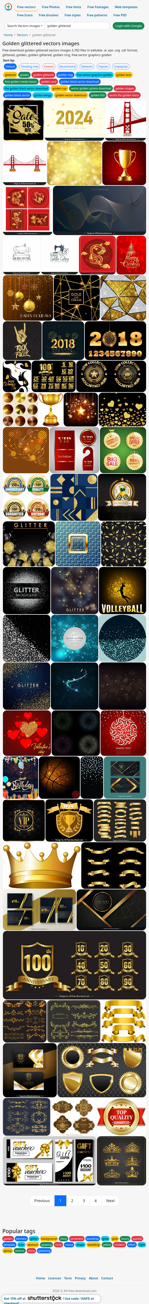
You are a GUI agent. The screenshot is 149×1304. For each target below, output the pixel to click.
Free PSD (120, 15)
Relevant (87, 66)
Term (68, 1278)
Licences (54, 1278)
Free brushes (48, 15)
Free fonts (73, 7)
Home (8, 35)
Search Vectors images (23, 26)
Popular (103, 66)
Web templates (126, 7)
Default (10, 66)
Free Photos (51, 7)
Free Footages (98, 7)
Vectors (22, 35)
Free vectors (26, 7)
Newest (49, 66)
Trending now (29, 66)
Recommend (68, 66)
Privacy (80, 1278)
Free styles (73, 15)
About (93, 1278)
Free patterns (97, 15)
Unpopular (121, 66)
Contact (107, 1278)
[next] (110, 1200)
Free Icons (25, 15)
